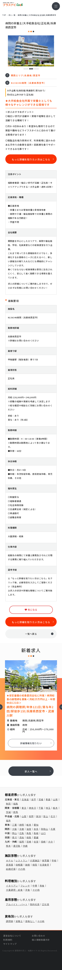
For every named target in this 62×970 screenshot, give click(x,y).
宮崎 (28, 841)
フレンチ (25, 885)
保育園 (45, 860)
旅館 (27, 865)
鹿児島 (17, 846)
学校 (54, 860)
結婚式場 (11, 869)
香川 (14, 837)
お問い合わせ (38, 935)
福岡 (21, 841)
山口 (43, 833)
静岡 (21, 825)
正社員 (45, 904)
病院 (34, 865)
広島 (21, 833)
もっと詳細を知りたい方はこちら (31, 159)
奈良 (36, 829)
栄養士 (19, 921)
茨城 (8, 812)
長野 (31, 816)
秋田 (8, 803)
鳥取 (28, 833)
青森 (48, 799)
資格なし (30, 921)
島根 (36, 833)
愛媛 (36, 837)
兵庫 (53, 829)
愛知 (36, 825)
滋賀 (28, 829)
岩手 (33, 799)
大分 (50, 841)
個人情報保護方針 (41, 939)
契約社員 (35, 904)
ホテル (9, 860)
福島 (15, 803)
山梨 (24, 816)
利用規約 (7, 939)
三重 (14, 825)
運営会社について (12, 935)
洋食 (27, 890)
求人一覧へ (31, 771)
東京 (24, 808)
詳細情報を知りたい (31, 743)
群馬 (15, 812)
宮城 (41, 799)
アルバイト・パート (17, 904)
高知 (21, 837)
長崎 (43, 841)
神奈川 (32, 808)
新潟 (38, 816)
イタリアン (12, 885)
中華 (34, 885)
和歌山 (44, 829)
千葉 (41, 808)
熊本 (8, 846)
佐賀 (36, 841)
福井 (8, 820)
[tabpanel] (31, 50)
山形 (55, 799)
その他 (21, 869)
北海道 (25, 799)
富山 (45, 816)
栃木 (55, 808)
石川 (53, 816)
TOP (4, 15)
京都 (21, 829)
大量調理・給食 (14, 890)
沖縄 (25, 846)
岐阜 (28, 825)
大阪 (14, 829)
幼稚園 (19, 865)
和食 (42, 885)
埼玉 (48, 808)
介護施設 (35, 860)
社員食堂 (44, 865)
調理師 (9, 921)
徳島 (28, 837)
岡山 (14, 833)
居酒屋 (9, 865)
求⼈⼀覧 (12, 15)
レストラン (22, 860)
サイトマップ (10, 943)
